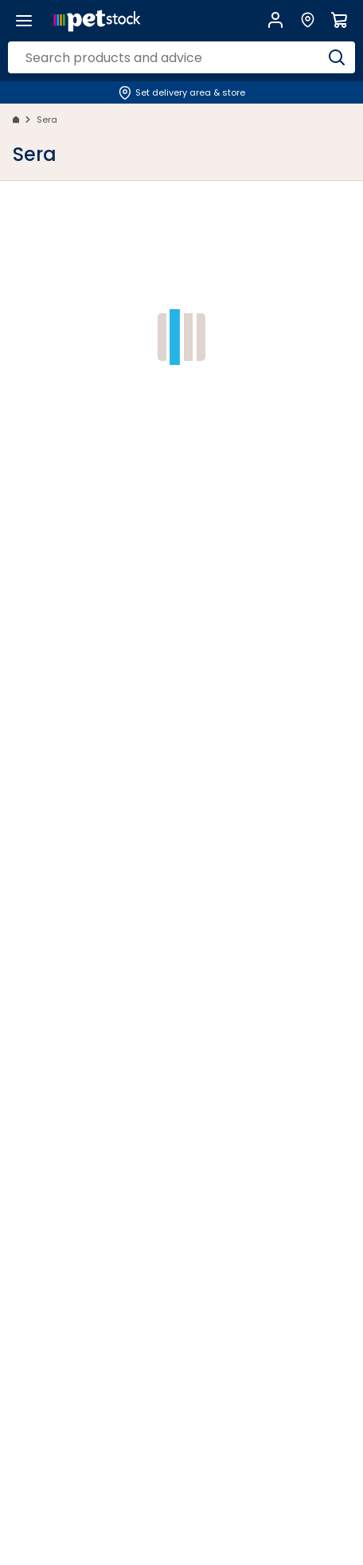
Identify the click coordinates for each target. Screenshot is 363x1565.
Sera (47, 119)
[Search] (336, 57)
